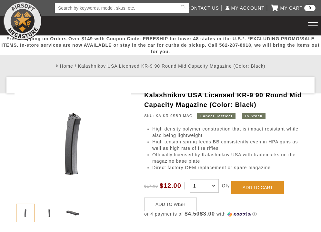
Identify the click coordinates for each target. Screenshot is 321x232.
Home (66, 66)
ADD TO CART (258, 187)
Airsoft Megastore (22, 21)
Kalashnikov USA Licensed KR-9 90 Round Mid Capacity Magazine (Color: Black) (172, 66)
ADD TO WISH (170, 204)
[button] (225, 214)
